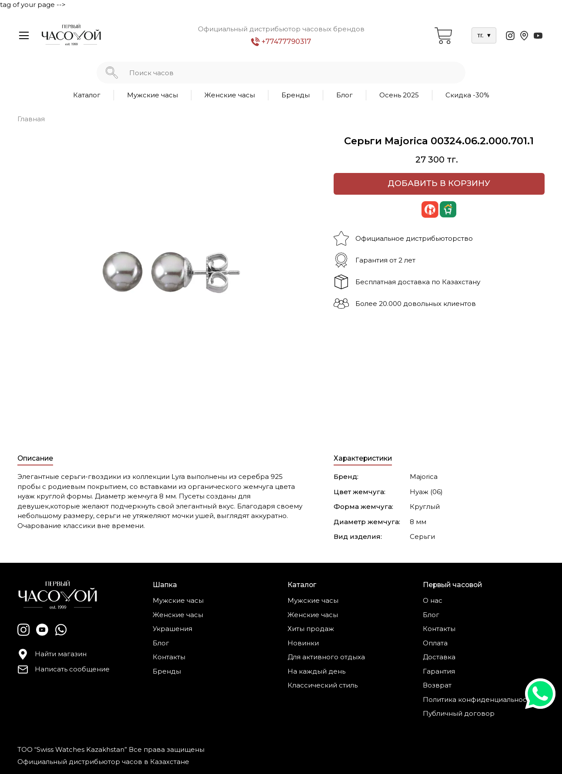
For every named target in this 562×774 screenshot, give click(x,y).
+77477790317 (281, 42)
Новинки (303, 643)
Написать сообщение (63, 669)
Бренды (295, 95)
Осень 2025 (399, 95)
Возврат (437, 685)
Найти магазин (52, 654)
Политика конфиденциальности (478, 699)
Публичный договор (459, 713)
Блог (344, 95)
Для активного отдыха (326, 657)
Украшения (172, 629)
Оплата (435, 643)
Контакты (169, 657)
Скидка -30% (467, 95)
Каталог (86, 95)
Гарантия (439, 671)
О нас (432, 600)
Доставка (439, 657)
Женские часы (229, 95)
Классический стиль (323, 685)
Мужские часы (152, 95)
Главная (31, 119)
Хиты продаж (311, 629)
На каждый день (316, 671)
